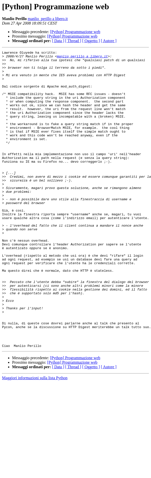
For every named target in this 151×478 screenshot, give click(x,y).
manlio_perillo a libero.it (48, 19)
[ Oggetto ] (91, 41)
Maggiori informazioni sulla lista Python (34, 437)
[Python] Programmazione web (75, 32)
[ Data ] (58, 41)
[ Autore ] (108, 41)
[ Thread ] (73, 41)
